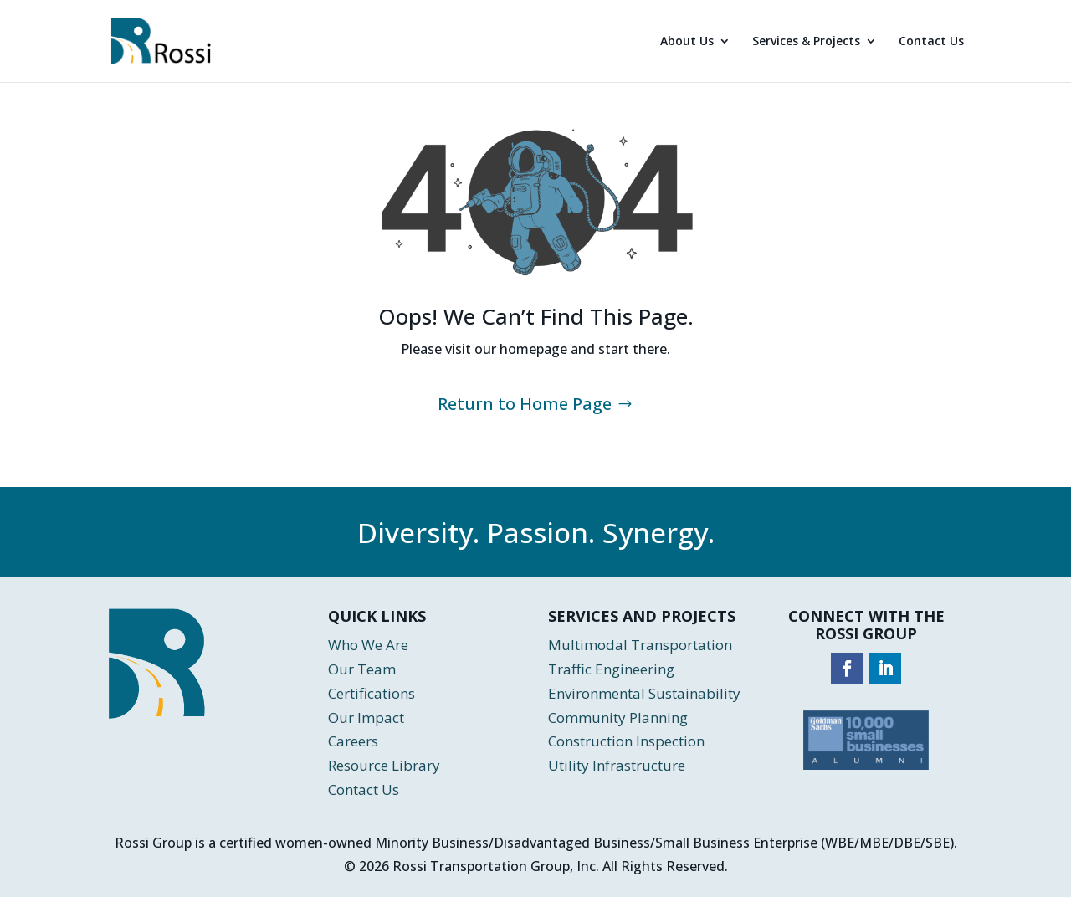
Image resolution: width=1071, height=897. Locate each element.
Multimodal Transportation (641, 644)
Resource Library (384, 765)
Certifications (371, 693)
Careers (353, 741)
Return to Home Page (525, 403)
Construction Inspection (626, 741)
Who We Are (368, 644)
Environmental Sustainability (644, 693)
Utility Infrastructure (616, 765)
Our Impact (366, 717)
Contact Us (931, 42)
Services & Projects (806, 42)
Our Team (362, 669)
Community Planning (618, 717)
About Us (687, 42)
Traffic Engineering (611, 669)
